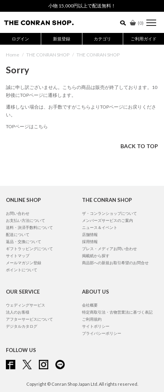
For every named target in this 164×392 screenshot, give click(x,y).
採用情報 (90, 241)
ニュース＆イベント (99, 227)
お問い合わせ (17, 213)
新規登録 (61, 38)
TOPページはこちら (27, 126)
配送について (17, 234)
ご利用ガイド (144, 38)
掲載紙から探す (95, 255)
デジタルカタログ (21, 326)
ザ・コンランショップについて (109, 213)
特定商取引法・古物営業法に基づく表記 (117, 312)
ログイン (20, 38)
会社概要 (90, 305)
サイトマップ (17, 255)
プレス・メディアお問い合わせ (109, 248)
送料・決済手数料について (29, 227)
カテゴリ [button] (102, 38)
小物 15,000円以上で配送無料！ (82, 6)
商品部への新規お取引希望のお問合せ (115, 262)
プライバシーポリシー (101, 333)
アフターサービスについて (29, 319)
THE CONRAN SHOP (47, 55)
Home (12, 55)
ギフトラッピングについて (29, 248)
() (137, 23)
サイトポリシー (95, 326)
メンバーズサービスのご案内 (107, 220)
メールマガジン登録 (23, 262)
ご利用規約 (92, 319)
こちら (84, 107)
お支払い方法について (25, 220)
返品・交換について (23, 241)
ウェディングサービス (25, 305)
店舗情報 (90, 234)
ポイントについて (21, 269)
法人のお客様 (17, 312)
